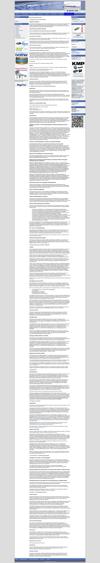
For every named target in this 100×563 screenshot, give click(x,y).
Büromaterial (18, 35)
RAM (81, 91)
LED (78, 92)
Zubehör (17, 31)
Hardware (17, 29)
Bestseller (47, 14)
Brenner (78, 91)
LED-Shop (82, 92)
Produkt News (32, 14)
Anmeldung (74, 51)
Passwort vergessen (75, 52)
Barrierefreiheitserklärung (76, 57)
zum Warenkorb (76, 21)
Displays (17, 27)
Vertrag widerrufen (69, 14)
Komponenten (18, 26)
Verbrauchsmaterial (19, 30)
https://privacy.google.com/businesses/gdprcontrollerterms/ (49, 423)
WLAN (76, 91)
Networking (18, 34)
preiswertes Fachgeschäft (76, 80)
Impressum (42, 559)
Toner (77, 76)
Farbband (73, 90)
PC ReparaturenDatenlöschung (77, 87)
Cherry (78, 95)
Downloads (61, 14)
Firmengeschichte (75, 102)
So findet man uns (75, 103)
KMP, (83, 96)
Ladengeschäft (74, 58)
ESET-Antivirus (74, 97)
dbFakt (79, 97)
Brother (73, 96)
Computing (18, 25)
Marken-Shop (18, 36)
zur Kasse (82, 21)
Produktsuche (53, 14)
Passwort (73, 44)
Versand (48, 559)
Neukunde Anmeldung (76, 53)
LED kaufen (74, 93)
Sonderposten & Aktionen (20, 38)
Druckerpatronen (75, 89)
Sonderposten (40, 14)
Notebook (73, 92)
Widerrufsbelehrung (23, 559)
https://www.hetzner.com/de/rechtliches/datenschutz (39, 70)
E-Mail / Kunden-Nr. (75, 41)
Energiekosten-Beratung (76, 59)
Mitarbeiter (74, 104)
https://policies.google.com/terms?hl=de (36, 453)
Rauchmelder (79, 87)
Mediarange (79, 96)
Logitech (81, 95)
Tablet (76, 92)
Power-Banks (78, 88)
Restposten (74, 86)
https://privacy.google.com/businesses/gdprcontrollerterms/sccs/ (41, 424)
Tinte (75, 76)
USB (76, 90)
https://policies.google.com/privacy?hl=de (37, 427)
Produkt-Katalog (25, 14)
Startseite (17, 14)
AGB (16, 559)
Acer (76, 95)
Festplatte (82, 89)
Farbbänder (80, 76)
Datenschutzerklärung (34, 559)
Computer (75, 85)
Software (17, 33)
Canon (76, 96)
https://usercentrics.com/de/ (48, 285)
